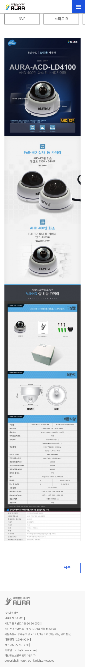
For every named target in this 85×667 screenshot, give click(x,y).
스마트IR (61, 19)
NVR (22, 19)
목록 (67, 568)
